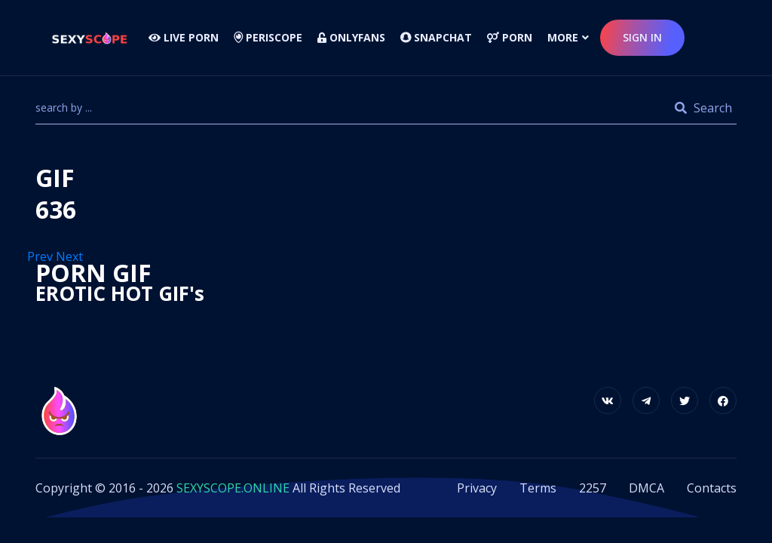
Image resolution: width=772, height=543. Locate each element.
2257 (592, 488)
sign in (642, 37)
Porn (509, 37)
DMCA (646, 488)
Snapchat (436, 37)
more (562, 37)
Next (71, 256)
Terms (537, 488)
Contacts (712, 488)
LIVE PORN (184, 37)
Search (703, 108)
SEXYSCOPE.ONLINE (233, 488)
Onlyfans (351, 37)
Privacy (477, 488)
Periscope (268, 37)
